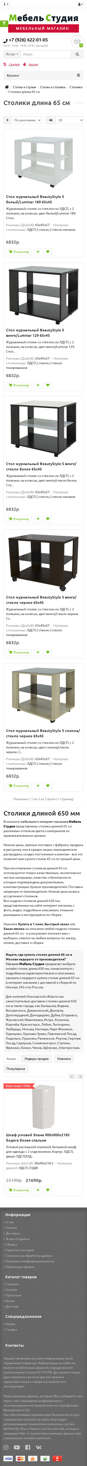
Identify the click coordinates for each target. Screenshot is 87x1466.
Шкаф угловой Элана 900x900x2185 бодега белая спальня (38, 1137)
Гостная (10, 1290)
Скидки (11, 64)
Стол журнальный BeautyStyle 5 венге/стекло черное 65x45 (41, 600)
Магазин (25, 964)
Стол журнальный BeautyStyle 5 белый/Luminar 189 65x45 (35, 199)
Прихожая (12, 1295)
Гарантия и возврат (19, 1250)
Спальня (11, 1284)
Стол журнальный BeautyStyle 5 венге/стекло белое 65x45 (41, 466)
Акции (30, 64)
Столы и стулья (24, 87)
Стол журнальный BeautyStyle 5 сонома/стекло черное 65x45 (43, 733)
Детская (10, 1306)
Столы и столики (52, 87)
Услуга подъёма (16, 1239)
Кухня (9, 1301)
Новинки (64, 1059)
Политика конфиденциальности (28, 1261)
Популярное (15, 1069)
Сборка (10, 1244)
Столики (76, 87)
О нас (8, 1222)
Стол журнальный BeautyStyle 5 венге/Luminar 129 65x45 (35, 332)
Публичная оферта (18, 1267)
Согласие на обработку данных (27, 1256)
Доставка (11, 1233)
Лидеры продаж (36, 1059)
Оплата (10, 1228)
